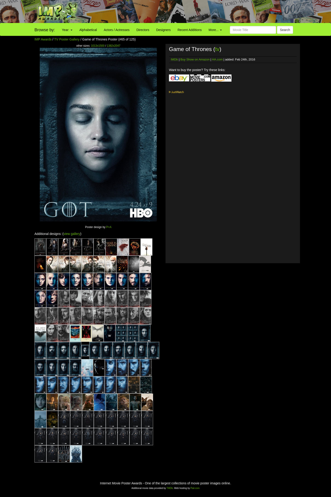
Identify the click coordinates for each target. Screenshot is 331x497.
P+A (108, 227)
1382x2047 (113, 45)
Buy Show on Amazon (195, 59)
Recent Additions (190, 30)
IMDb (174, 59)
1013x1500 (98, 45)
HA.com (217, 59)
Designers (163, 30)
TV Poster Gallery (67, 39)
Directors (142, 30)
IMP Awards (42, 39)
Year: (67, 30)
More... (215, 30)
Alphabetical (88, 30)
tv (217, 49)
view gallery (71, 234)
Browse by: (44, 30)
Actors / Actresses (116, 30)
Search (285, 30)
